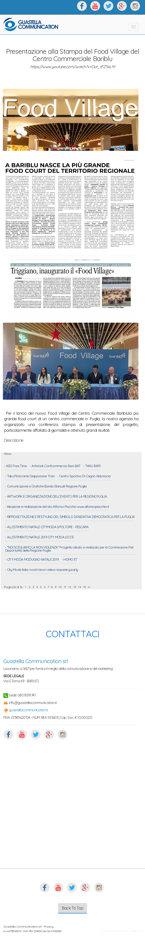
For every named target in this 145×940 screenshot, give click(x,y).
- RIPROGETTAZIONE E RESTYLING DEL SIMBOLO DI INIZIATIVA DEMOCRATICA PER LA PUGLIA (70, 517)
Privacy (48, 926)
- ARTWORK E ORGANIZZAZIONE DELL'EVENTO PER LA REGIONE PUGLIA (56, 497)
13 (75, 587)
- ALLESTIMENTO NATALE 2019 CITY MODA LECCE (39, 537)
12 (70, 587)
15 (85, 587)
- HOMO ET (69, 560)
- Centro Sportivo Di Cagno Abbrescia (84, 476)
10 (60, 587)
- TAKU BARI (91, 466)
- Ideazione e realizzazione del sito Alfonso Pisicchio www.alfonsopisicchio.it (57, 507)
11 (65, 587)
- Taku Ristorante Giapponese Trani (29, 476)
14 (79, 587)
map (139, 930)
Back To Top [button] (72, 908)
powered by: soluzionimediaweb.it (117, 930)
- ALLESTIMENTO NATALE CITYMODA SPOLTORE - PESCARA (47, 527)
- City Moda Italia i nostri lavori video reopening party (41, 570)
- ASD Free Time (15, 466)
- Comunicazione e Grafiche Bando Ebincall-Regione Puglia (46, 486)
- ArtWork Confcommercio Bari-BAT (55, 466)
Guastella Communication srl (35, 661)
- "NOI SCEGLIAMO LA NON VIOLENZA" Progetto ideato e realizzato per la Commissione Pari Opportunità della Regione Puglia (69, 549)
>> (88, 587)
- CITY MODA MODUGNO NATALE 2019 (32, 560)
